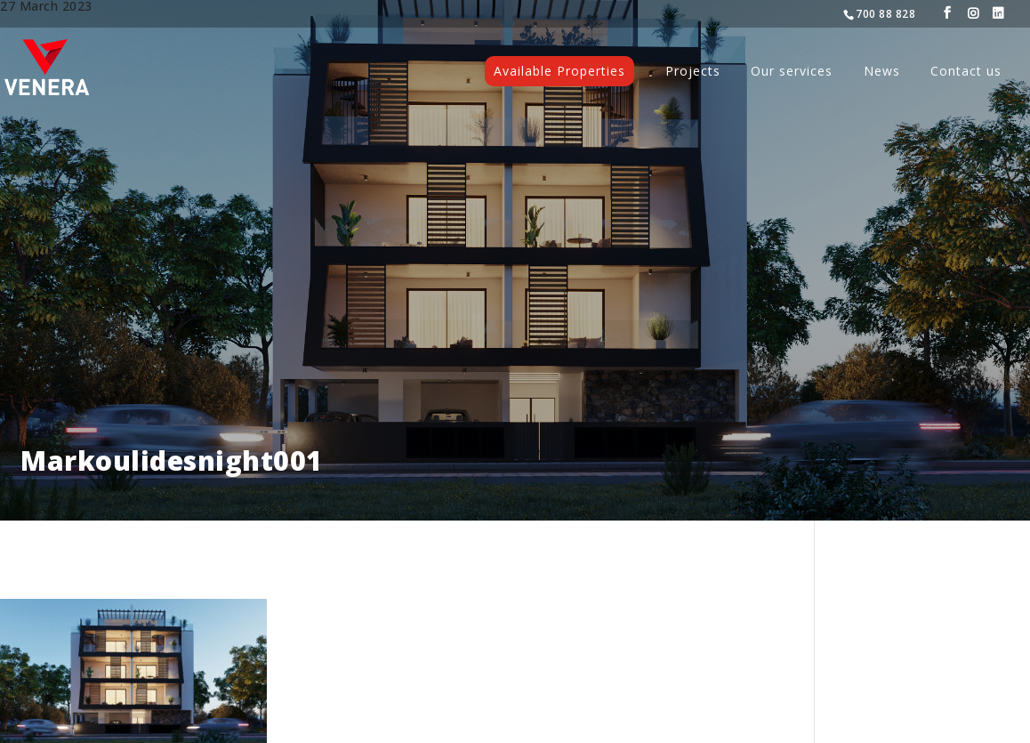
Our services (792, 72)
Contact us (966, 72)
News (882, 72)
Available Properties (559, 70)
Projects (692, 72)
